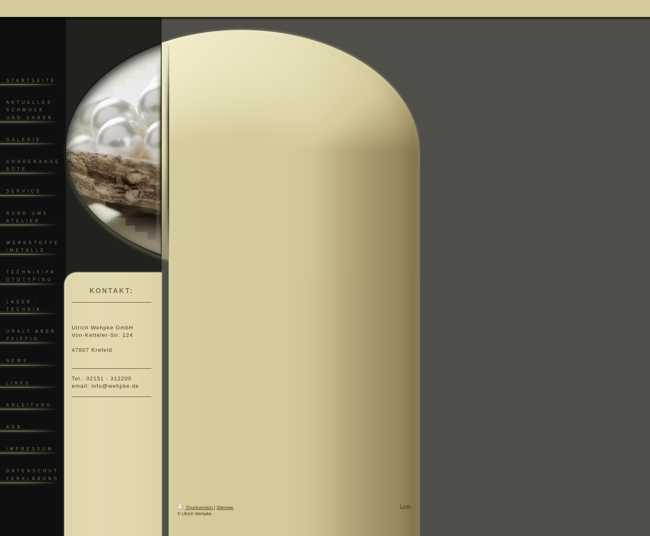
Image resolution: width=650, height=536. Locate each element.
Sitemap (224, 507)
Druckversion (195, 507)
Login (405, 506)
